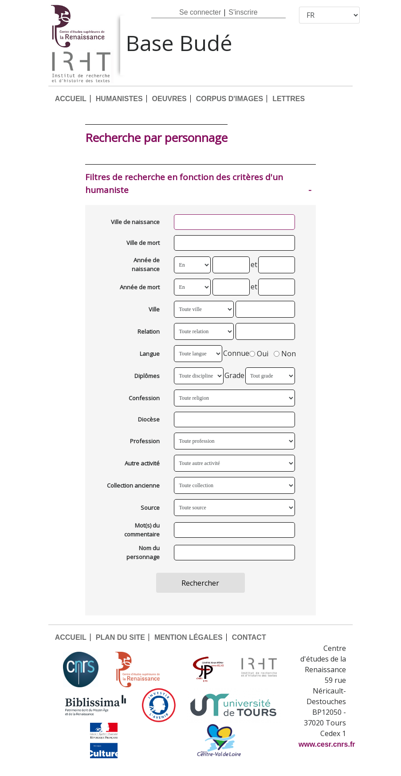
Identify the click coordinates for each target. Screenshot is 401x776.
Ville (154, 309)
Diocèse (149, 419)
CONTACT (249, 637)
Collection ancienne (133, 485)
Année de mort (140, 287)
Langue (150, 354)
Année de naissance (146, 264)
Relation (149, 331)
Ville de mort (143, 243)
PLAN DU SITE (120, 637)
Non (285, 354)
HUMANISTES (119, 98)
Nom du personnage (143, 552)
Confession (144, 398)
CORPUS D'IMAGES (229, 98)
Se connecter (200, 12)
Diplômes (147, 376)
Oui (258, 354)
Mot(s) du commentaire (142, 529)
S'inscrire (242, 12)
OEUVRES (169, 98)
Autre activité (142, 463)
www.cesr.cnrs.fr (327, 744)
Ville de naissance (135, 222)
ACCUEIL (70, 98)
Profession (145, 441)
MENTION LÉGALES (188, 637)
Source (150, 508)
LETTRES (288, 98)
